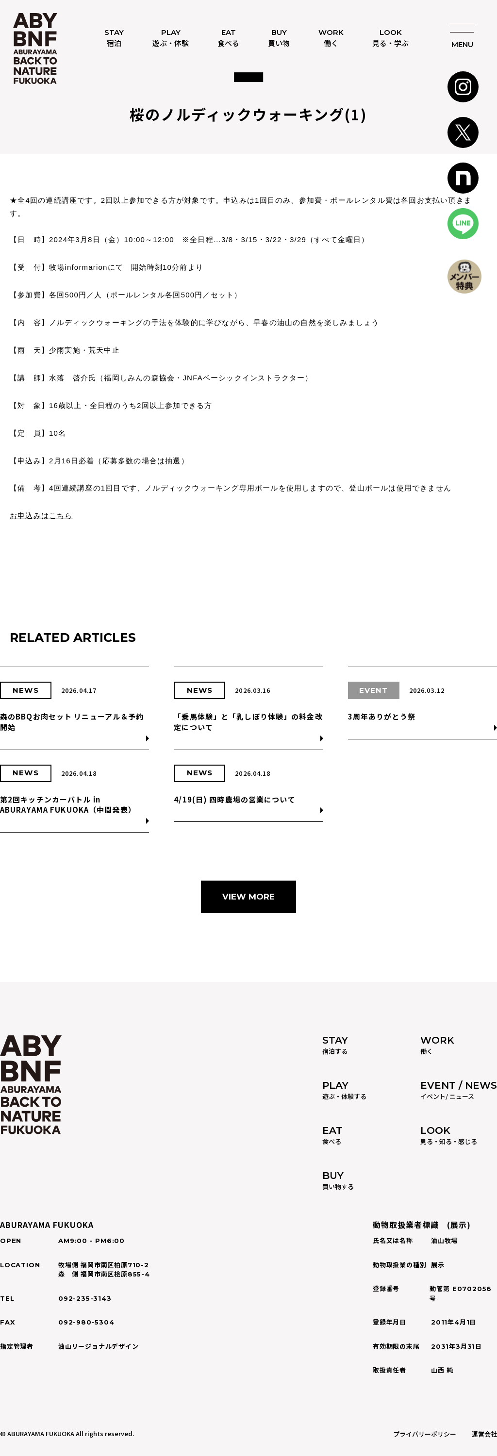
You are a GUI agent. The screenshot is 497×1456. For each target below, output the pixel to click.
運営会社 (484, 1434)
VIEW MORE (248, 896)
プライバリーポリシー (424, 1434)
